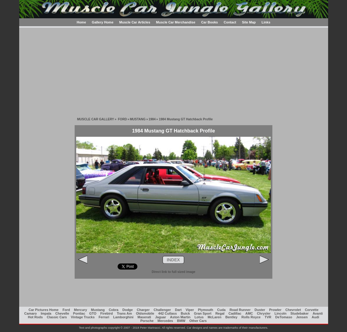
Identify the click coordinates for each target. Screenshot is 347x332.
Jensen (302, 317)
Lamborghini (123, 317)
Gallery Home (102, 22)
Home (81, 22)
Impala (46, 313)
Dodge (127, 310)
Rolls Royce (251, 317)
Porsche (147, 321)
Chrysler (264, 313)
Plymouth (205, 310)
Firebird (106, 313)
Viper (190, 310)
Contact (230, 22)
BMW (181, 321)
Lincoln (280, 313)
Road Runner (239, 310)
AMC (249, 313)
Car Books (209, 22)
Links (266, 22)
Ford (66, 310)
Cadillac (234, 313)
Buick (185, 313)
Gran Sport (202, 313)
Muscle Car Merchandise (175, 22)
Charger (143, 310)
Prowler (275, 310)
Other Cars (198, 321)
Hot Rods (35, 317)
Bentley (231, 317)
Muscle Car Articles (134, 22)
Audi (315, 317)
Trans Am (124, 313)
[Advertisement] (173, 70)
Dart (178, 310)
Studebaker (299, 313)
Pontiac (79, 313)
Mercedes (165, 321)
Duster (260, 310)
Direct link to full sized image (173, 272)
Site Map (249, 22)
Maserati (144, 317)
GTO (93, 313)
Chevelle (62, 313)
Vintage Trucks (83, 317)
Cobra (114, 310)
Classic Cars (57, 317)
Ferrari (104, 317)
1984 (152, 119)
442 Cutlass (167, 313)
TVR (268, 317)
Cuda (221, 310)
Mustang (98, 310)
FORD (122, 119)
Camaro (30, 313)
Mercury (80, 310)
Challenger (162, 310)
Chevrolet (293, 310)
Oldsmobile (145, 313)
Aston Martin (180, 317)
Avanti (318, 313)
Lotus (199, 317)
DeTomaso (283, 317)
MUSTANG (138, 119)
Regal (220, 313)
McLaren (214, 317)
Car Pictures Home (43, 310)
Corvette (312, 310)
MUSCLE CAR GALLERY (95, 119)
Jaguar (160, 317)
